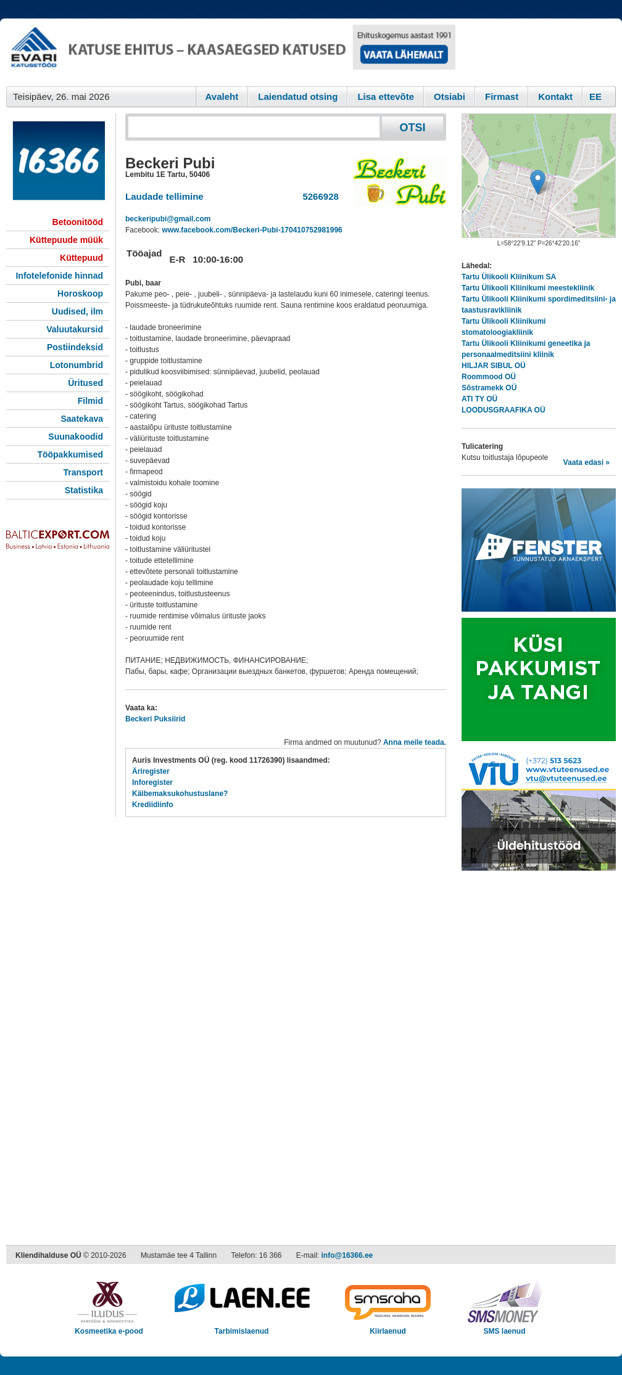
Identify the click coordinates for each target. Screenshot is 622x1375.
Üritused (85, 383)
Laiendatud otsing (298, 96)
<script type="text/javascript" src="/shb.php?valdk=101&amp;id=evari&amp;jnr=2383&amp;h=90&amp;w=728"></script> (230, 52)
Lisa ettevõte (385, 96)
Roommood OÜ (489, 376)
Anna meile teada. (414, 742)
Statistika (84, 490)
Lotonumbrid (76, 365)
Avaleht (222, 96)
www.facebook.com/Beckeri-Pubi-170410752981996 (252, 230)
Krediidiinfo (152, 804)
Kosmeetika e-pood (109, 1327)
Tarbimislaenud (241, 1327)
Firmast (501, 96)
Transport (83, 472)
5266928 (318, 196)
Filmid (90, 401)
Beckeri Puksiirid (155, 719)
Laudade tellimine (164, 196)
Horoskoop (80, 293)
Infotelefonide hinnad (59, 276)
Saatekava (81, 419)
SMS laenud (504, 1327)
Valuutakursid (74, 329)
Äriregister (151, 771)
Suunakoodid (75, 436)
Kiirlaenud (388, 1327)
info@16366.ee (347, 1255)
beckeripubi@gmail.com (167, 219)
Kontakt (555, 96)
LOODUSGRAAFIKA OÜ (503, 410)
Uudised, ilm (77, 311)
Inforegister (152, 782)
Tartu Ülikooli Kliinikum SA (509, 277)
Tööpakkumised (70, 454)
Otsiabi (449, 96)
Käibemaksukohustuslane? (180, 793)
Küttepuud (81, 258)
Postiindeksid (75, 347)
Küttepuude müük (66, 240)
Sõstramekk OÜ (489, 388)
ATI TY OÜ (479, 399)
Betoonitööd (77, 222)
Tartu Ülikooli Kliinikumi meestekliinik (528, 288)
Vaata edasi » (586, 462)
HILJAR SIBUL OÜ (494, 365)
